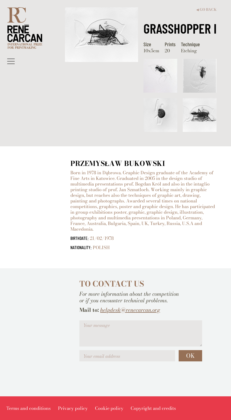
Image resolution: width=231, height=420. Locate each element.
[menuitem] (28, 408)
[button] (10, 61)
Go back (206, 9)
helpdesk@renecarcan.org (130, 310)
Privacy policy (73, 408)
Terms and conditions (28, 408)
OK (190, 355)
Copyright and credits (153, 408)
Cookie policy (109, 408)
